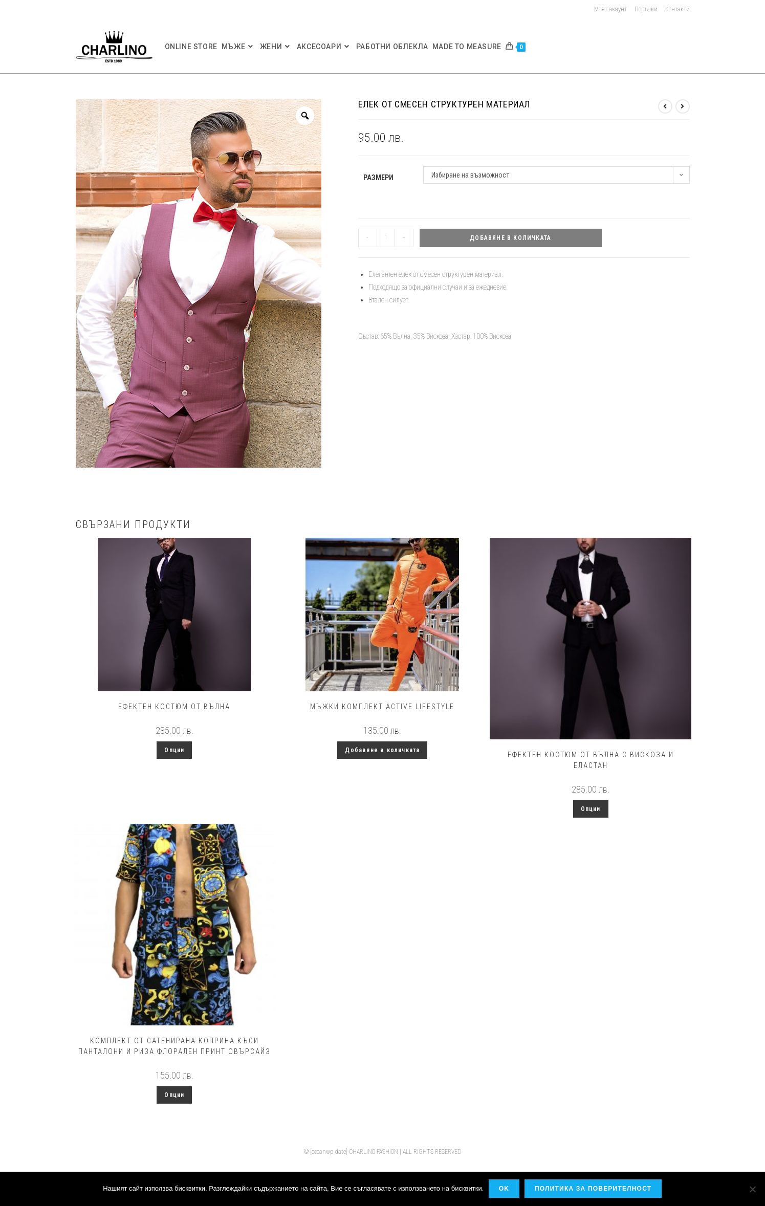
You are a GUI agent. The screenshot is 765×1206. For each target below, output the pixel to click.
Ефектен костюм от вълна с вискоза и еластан (591, 760)
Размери (378, 177)
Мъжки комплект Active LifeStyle (382, 707)
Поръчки (646, 9)
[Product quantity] (386, 238)
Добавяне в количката (510, 238)
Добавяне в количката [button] (382, 750)
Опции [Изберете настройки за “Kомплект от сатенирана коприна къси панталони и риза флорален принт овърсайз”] (174, 1095)
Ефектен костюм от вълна (174, 707)
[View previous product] (665, 106)
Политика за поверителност (593, 1189)
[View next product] (682, 106)
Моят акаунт (610, 9)
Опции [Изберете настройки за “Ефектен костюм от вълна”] (174, 750)
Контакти (677, 9)
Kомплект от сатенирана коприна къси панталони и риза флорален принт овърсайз (174, 1046)
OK (504, 1189)
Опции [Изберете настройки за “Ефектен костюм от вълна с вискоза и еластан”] (591, 809)
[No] (752, 1189)
